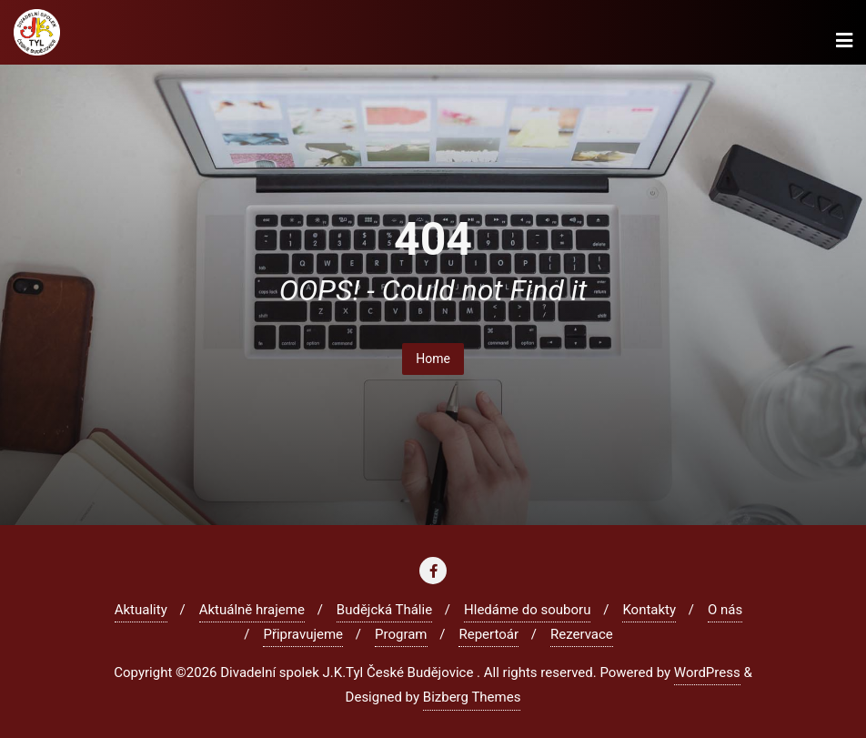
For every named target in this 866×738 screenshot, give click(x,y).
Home (433, 358)
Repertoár (488, 634)
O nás (725, 610)
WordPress (707, 672)
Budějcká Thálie (384, 610)
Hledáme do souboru (527, 610)
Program (401, 634)
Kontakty (649, 610)
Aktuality (141, 610)
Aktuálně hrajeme (252, 610)
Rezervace (581, 634)
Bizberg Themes (472, 697)
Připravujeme (303, 634)
